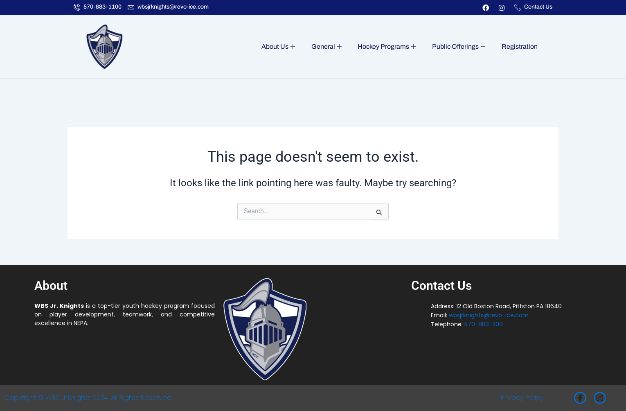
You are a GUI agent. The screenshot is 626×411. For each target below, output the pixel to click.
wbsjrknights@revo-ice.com (489, 315)
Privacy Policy (522, 397)
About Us (285, 47)
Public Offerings (460, 47)
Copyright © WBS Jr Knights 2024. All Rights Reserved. (88, 397)
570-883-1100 (483, 324)
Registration (520, 46)
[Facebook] (580, 398)
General (331, 47)
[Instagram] (600, 398)
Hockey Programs (390, 47)
